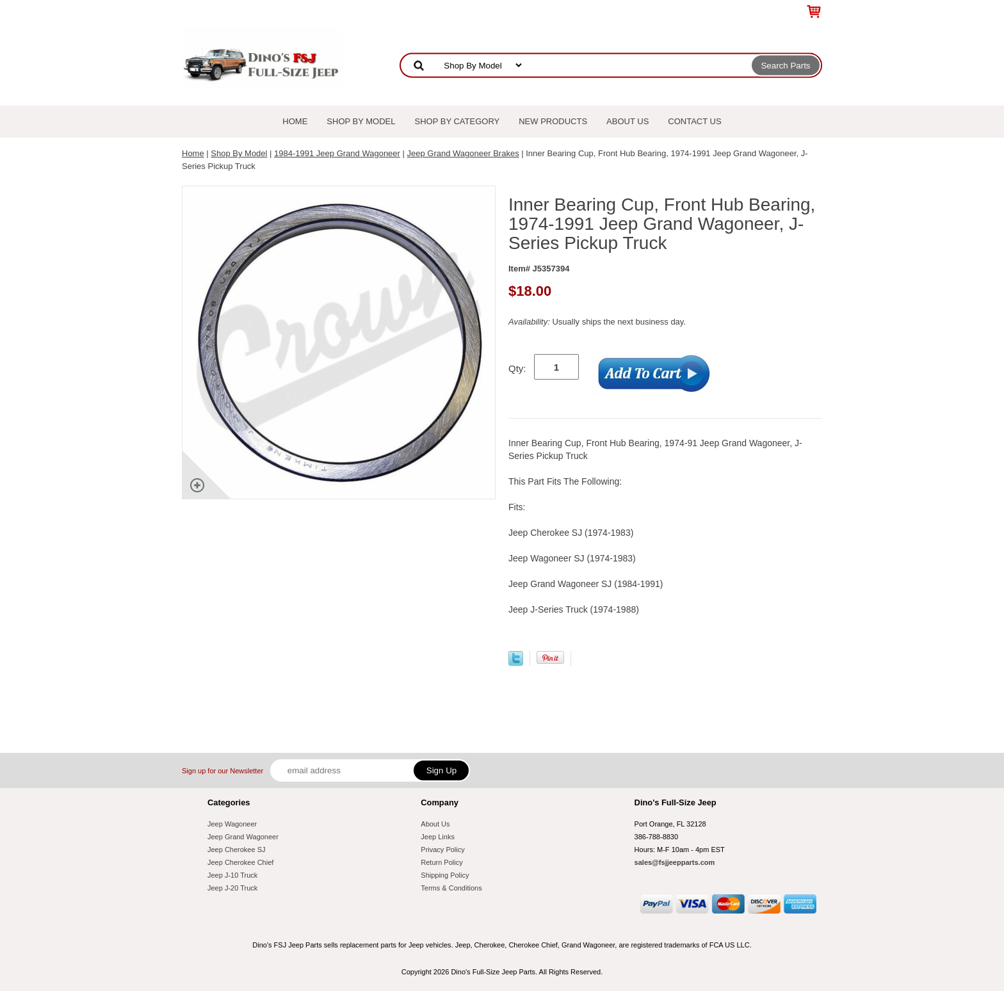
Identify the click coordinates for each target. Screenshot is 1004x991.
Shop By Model (361, 121)
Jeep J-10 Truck (232, 875)
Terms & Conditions (451, 888)
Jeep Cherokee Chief (240, 862)
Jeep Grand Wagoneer (243, 837)
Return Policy (441, 862)
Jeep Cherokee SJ (236, 849)
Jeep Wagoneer (232, 824)
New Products (553, 121)
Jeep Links (438, 837)
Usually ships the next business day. (597, 321)
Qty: (517, 368)
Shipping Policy (445, 875)
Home (294, 121)
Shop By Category (457, 121)
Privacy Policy (442, 849)
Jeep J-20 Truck (232, 888)
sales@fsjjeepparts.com (675, 862)
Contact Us (694, 121)
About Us (627, 121)
